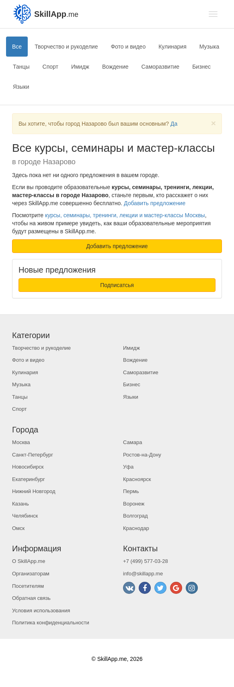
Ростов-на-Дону (142, 455)
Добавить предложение (154, 203)
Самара (132, 442)
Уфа (128, 467)
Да (173, 123)
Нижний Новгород (33, 491)
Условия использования (41, 610)
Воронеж (133, 504)
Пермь (131, 491)
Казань (20, 504)
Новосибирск (28, 467)
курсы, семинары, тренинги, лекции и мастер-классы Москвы (125, 215)
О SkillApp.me (28, 561)
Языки (21, 87)
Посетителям (28, 586)
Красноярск (137, 479)
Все (17, 46)
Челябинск (25, 516)
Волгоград (135, 516)
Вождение (115, 66)
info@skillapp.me (143, 574)
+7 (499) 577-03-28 (145, 561)
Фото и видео (128, 46)
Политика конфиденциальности (50, 623)
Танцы (21, 66)
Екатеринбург (28, 479)
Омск (18, 528)
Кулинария (172, 46)
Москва (21, 442)
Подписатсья (117, 285)
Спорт (50, 66)
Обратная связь (31, 598)
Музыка (209, 46)
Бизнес (201, 66)
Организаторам (30, 574)
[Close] (213, 123)
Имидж (80, 66)
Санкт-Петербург (32, 455)
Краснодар (136, 528)
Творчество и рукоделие (66, 46)
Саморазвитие (161, 66)
